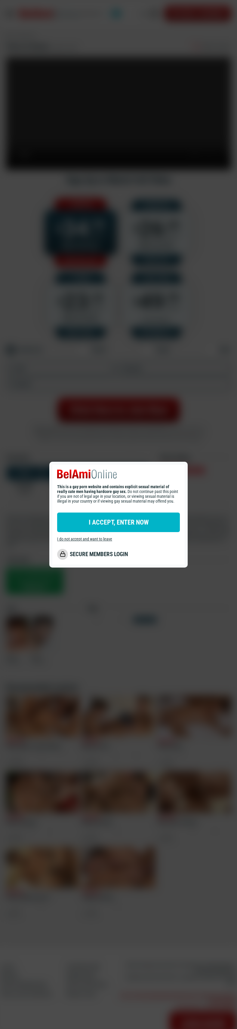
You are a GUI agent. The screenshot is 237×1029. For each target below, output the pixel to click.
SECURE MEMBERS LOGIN (99, 554)
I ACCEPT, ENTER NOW (119, 522)
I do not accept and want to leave (84, 539)
